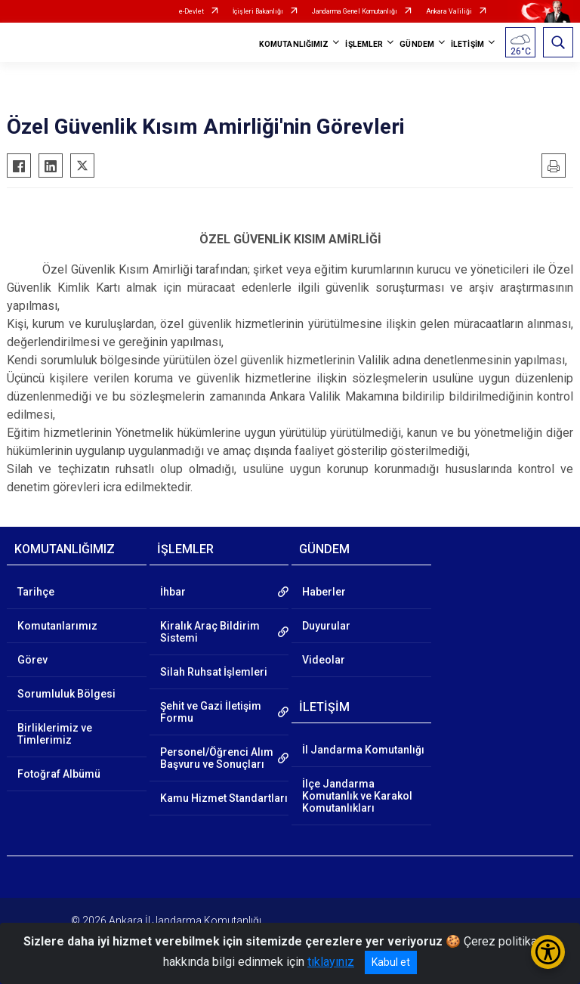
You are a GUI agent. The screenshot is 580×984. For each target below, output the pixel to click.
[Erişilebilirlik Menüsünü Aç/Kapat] (548, 952)
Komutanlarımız (57, 626)
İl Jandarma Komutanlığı (363, 750)
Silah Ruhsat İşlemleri (213, 672)
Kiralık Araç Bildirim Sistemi (210, 632)
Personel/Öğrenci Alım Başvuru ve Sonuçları (216, 758)
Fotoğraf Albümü (58, 774)
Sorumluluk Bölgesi (66, 694)
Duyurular (326, 626)
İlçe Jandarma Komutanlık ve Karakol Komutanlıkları (357, 796)
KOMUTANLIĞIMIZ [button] (294, 44)
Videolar (323, 660)
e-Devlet (191, 11)
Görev (32, 660)
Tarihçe (35, 592)
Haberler (324, 592)
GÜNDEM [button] (417, 44)
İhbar (173, 592)
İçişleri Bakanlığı (258, 11)
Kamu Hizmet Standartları (224, 798)
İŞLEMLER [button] (364, 44)
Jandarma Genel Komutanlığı (354, 11)
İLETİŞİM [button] (467, 44)
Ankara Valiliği (449, 11)
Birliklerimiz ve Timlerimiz (54, 734)
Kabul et (391, 962)
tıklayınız (330, 962)
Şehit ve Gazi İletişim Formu (210, 712)
